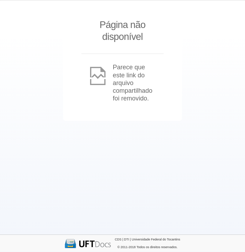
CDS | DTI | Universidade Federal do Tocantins (147, 239)
